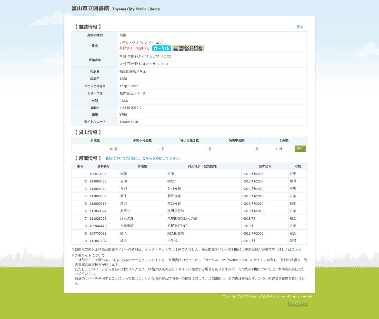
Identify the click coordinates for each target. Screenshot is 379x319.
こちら (297, 249)
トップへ (298, 304)
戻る (300, 27)
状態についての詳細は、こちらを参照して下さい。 (144, 158)
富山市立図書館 (116, 8)
